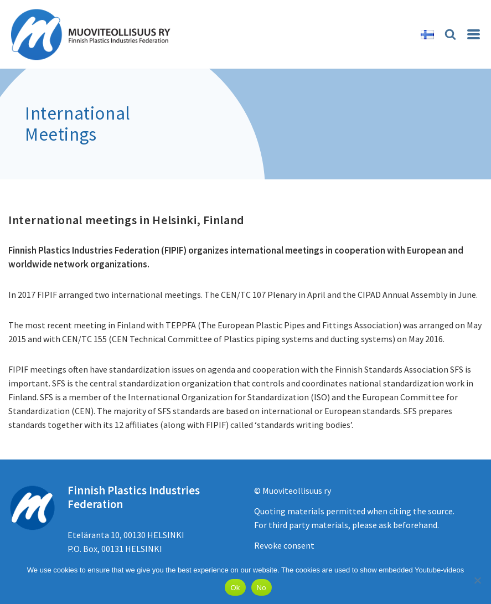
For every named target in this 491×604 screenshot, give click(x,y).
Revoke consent (284, 545)
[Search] (450, 34)
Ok (235, 588)
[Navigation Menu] (473, 34)
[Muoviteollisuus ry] (94, 34)
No (261, 588)
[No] (477, 580)
